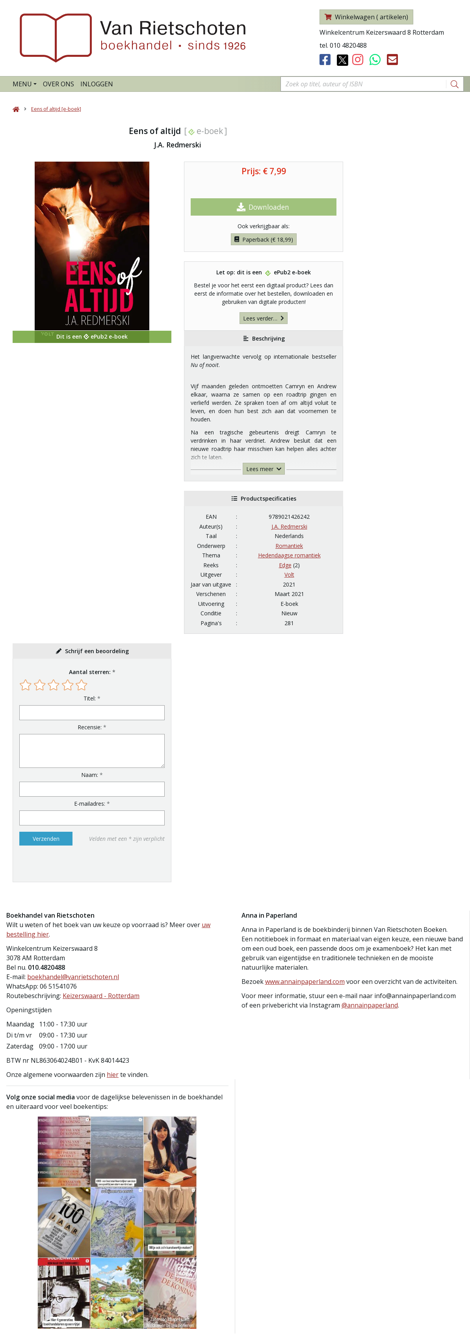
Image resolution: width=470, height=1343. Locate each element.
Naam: (89, 775)
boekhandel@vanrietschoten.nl (73, 976)
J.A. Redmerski (289, 526)
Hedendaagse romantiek (289, 555)
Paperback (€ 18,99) (263, 239)
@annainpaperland (370, 1005)
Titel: (90, 698)
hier (113, 1074)
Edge (285, 565)
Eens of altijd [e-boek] (56, 109)
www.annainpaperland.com (305, 981)
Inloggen (96, 84)
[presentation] (69, 863)
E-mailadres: (89, 803)
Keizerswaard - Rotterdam (101, 995)
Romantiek (289, 545)
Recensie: (90, 727)
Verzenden (46, 838)
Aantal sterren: (90, 672)
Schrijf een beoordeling (97, 651)
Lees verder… (263, 318)
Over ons (58, 84)
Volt (289, 574)
